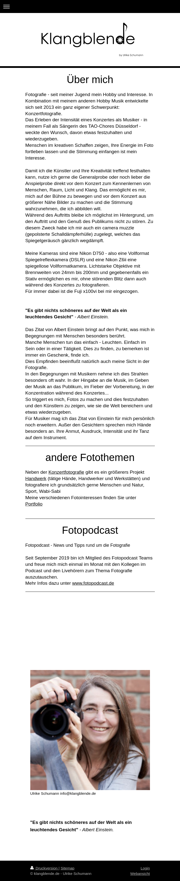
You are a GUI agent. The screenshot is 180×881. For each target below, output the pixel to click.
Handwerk (35, 478)
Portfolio (33, 504)
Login (145, 868)
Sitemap (67, 868)
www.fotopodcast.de (93, 583)
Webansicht (140, 873)
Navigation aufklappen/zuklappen (90, 6)
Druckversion (44, 868)
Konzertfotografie (66, 472)
